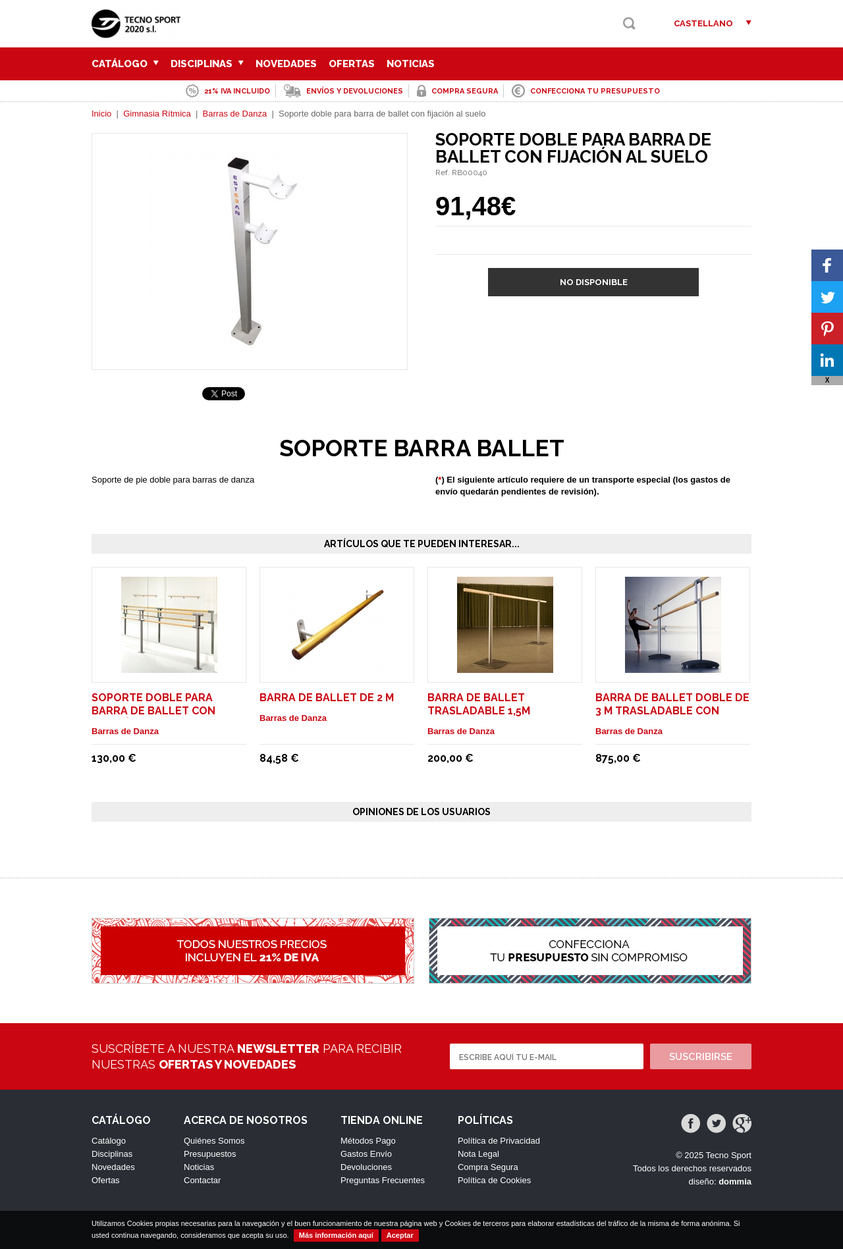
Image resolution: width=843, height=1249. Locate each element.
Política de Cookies (494, 1180)
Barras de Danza (235, 114)
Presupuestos (210, 1154)
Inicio (101, 114)
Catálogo (125, 64)
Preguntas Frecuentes (382, 1180)
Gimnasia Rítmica (157, 114)
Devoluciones (366, 1167)
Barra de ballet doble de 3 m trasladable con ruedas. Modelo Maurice (672, 710)
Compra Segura (488, 1167)
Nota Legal (478, 1154)
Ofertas (352, 64)
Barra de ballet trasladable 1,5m (478, 704)
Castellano (703, 23)
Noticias (411, 64)
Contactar (202, 1180)
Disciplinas (207, 64)
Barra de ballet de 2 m (326, 697)
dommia (735, 1181)
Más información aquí (336, 1235)
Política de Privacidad (499, 1141)
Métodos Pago (368, 1141)
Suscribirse (700, 1057)
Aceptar (400, 1235)
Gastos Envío (366, 1154)
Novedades (286, 64)
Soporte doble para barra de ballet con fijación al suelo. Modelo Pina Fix (169, 717)
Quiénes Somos (214, 1141)
